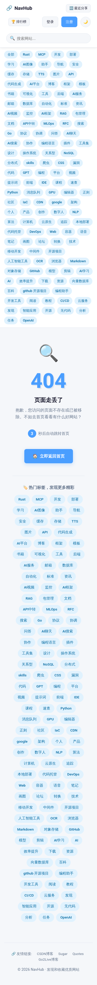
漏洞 (76, 163)
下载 (44, 281)
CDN (39, 202)
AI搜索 (12, 143)
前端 (29, 182)
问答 (54, 133)
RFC (66, 123)
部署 (73, 54)
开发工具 (14, 301)
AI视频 (12, 113)
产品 (26, 212)
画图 (26, 241)
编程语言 (48, 143)
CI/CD (65, 301)
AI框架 (46, 113)
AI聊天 (71, 133)
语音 (83, 232)
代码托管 (14, 232)
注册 (69, 22)
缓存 (11, 74)
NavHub (23, 8)
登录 (50, 22)
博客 (51, 84)
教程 (48, 301)
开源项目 (55, 251)
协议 (23, 133)
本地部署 (82, 222)
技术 (72, 241)
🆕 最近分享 (78, 8)
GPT (26, 173)
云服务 (83, 301)
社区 (11, 202)
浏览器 (56, 261)
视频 (72, 173)
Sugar (63, 954)
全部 (11, 54)
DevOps (35, 232)
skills (30, 163)
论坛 (41, 241)
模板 (82, 84)
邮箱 (11, 104)
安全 (75, 64)
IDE (44, 182)
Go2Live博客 (48, 959)
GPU (52, 192)
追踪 (64, 222)
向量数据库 (80, 281)
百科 (11, 291)
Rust (26, 54)
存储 (26, 74)
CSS (61, 163)
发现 (11, 310)
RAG (63, 113)
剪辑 (67, 271)
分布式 (13, 163)
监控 (29, 113)
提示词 (13, 182)
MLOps (48, 123)
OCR (39, 261)
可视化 (28, 94)
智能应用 (29, 310)
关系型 (50, 153)
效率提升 (26, 281)
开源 (48, 310)
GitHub (34, 271)
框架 (67, 84)
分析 (82, 310)
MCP (42, 54)
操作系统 (29, 153)
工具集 (84, 143)
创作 (41, 212)
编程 (41, 173)
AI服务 (77, 94)
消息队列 (33, 192)
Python (13, 192)
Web (53, 232)
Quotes (78, 954)
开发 (57, 54)
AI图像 (28, 64)
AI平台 (34, 84)
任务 (11, 320)
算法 (11, 222)
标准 (64, 104)
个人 (11, 212)
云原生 (47, 222)
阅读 (32, 301)
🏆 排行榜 (18, 22)
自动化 (47, 104)
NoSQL (69, 153)
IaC (25, 202)
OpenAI (28, 320)
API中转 (29, 123)
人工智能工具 (18, 261)
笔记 (11, 241)
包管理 (80, 113)
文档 (11, 123)
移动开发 (14, 251)
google (57, 202)
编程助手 (62, 291)
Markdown (78, 261)
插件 (67, 143)
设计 (11, 153)
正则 (86, 192)
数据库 (28, 104)
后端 (60, 94)
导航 (60, 64)
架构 (74, 202)
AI (9, 281)
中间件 (34, 251)
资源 (60, 281)
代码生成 (14, 84)
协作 (29, 143)
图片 (56, 74)
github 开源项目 (34, 291)
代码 (11, 173)
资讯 (79, 104)
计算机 (28, 222)
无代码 (66, 310)
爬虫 (46, 163)
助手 (44, 64)
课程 (58, 182)
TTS (41, 74)
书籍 (11, 94)
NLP (75, 212)
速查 (74, 182)
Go (10, 133)
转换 (57, 241)
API (71, 74)
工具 (45, 94)
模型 (52, 271)
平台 (56, 173)
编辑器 (69, 192)
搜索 (80, 123)
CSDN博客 (45, 954)
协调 (39, 133)
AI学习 (84, 271)
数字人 (59, 212)
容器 (68, 232)
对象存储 (14, 271)
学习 (11, 64)
